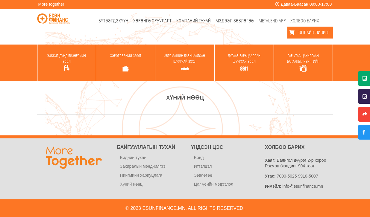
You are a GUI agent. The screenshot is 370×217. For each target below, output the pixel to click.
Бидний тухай (133, 157)
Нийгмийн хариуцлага (141, 175)
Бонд (199, 157)
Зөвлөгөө (203, 175)
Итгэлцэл (203, 166)
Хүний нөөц (131, 184)
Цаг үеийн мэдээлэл (213, 184)
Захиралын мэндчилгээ (143, 166)
